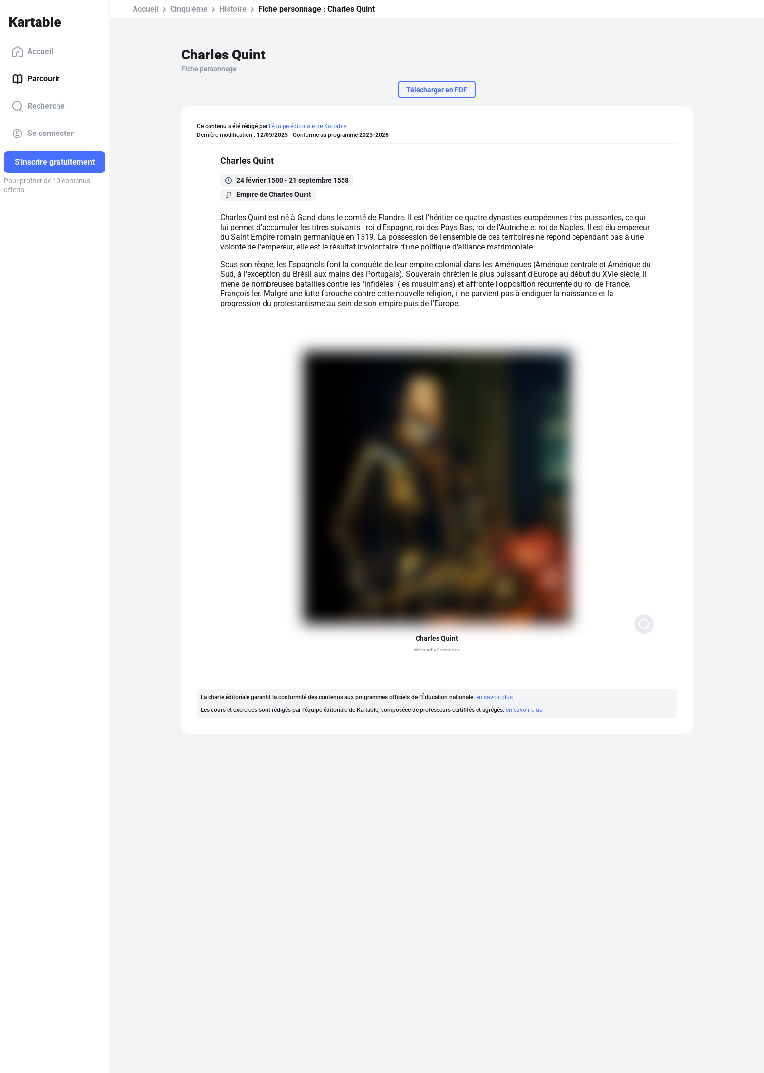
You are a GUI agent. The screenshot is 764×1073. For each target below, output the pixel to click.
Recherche (38, 106)
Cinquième (189, 9)
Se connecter (43, 133)
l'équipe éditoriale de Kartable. (308, 126)
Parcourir (36, 79)
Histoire (233, 9)
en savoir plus (494, 697)
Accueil (32, 51)
